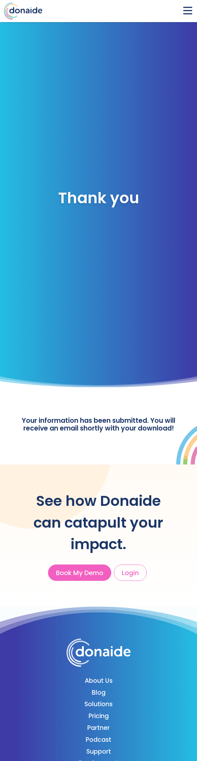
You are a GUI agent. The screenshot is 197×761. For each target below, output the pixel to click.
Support (98, 751)
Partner (98, 727)
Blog (99, 692)
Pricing (99, 716)
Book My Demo (79, 572)
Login (130, 572)
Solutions (98, 704)
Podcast (98, 739)
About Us (99, 680)
